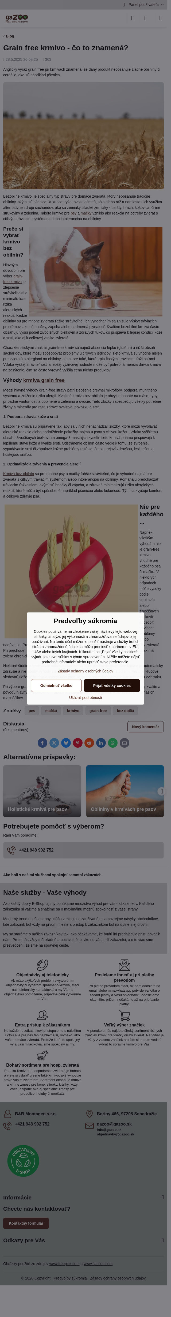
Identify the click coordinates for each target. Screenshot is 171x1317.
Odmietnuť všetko (56, 685)
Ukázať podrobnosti (85, 697)
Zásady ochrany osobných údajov (86, 671)
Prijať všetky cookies (112, 685)
